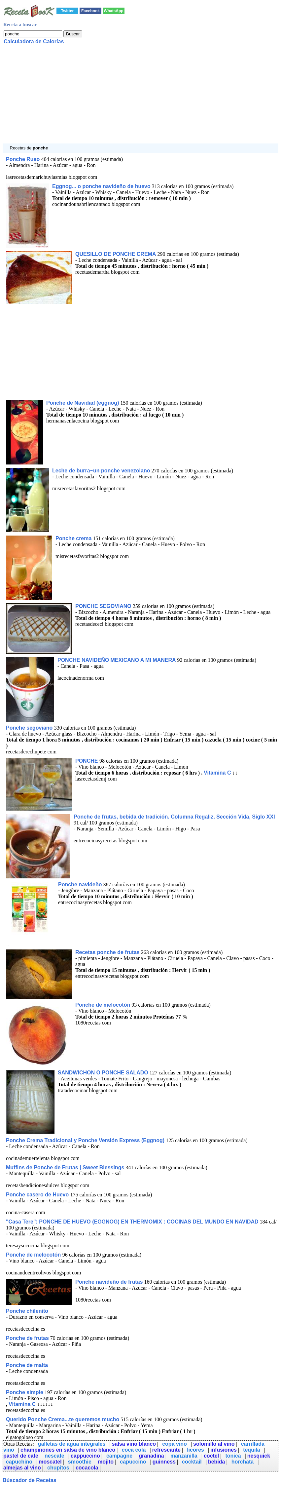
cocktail (192, 1462)
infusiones (223, 1450)
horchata (242, 1462)
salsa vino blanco (134, 1444)
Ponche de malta (27, 1365)
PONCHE (87, 761)
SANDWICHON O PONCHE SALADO (103, 1072)
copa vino (174, 1444)
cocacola (87, 1467)
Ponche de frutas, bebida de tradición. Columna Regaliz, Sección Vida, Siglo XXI (174, 817)
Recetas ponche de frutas (107, 952)
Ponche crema (73, 538)
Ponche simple (24, 1392)
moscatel (50, 1462)
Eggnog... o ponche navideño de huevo (101, 186)
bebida (216, 1462)
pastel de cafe (20, 1456)
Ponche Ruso (23, 159)
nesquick (258, 1456)
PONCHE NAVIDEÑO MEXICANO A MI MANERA (116, 660)
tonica (233, 1456)
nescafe (54, 1456)
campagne (119, 1456)
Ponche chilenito (27, 1311)
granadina (151, 1456)
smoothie (79, 1462)
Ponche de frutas (27, 1338)
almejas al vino (22, 1467)
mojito (106, 1462)
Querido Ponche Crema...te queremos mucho (62, 1419)
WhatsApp (113, 11)
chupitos (58, 1467)
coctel (211, 1456)
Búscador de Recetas (29, 1480)
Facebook (90, 11)
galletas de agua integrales (72, 1444)
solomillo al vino (213, 1444)
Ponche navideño (80, 884)
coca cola (134, 1450)
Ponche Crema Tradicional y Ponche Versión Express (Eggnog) (85, 1140)
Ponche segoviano (30, 728)
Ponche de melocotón (102, 1005)
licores (195, 1450)
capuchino (19, 1462)
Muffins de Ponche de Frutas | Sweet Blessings (65, 1167)
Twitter (67, 11)
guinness (164, 1462)
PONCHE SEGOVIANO (103, 606)
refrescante (166, 1450)
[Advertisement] (140, 97)
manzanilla (183, 1456)
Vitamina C (217, 773)
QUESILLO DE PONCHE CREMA (115, 254)
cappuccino (85, 1456)
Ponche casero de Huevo (38, 1194)
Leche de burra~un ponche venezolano (101, 470)
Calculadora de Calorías (34, 41)
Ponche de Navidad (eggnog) (82, 403)
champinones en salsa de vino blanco (67, 1450)
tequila (251, 1450)
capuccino (133, 1462)
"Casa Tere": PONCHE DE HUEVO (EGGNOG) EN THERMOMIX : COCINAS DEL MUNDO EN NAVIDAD (132, 1222)
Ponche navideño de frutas (109, 1282)
